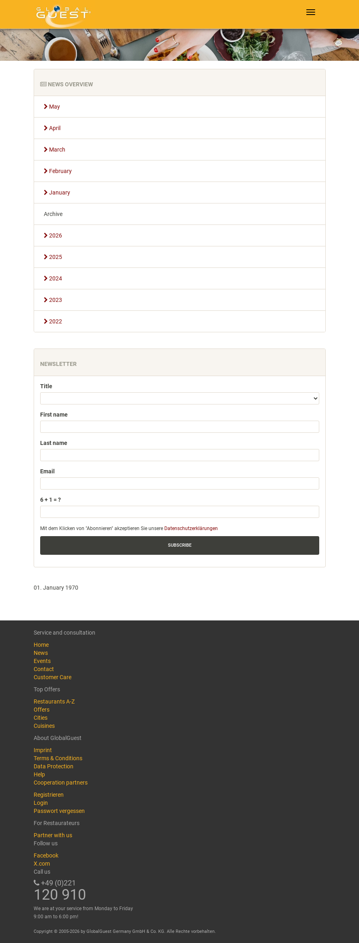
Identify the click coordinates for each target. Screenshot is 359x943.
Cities (40, 717)
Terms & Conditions (58, 758)
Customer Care (52, 677)
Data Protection (53, 766)
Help (39, 774)
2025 (53, 257)
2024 (53, 278)
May (52, 106)
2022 (53, 321)
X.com (42, 863)
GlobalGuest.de (62, 14)
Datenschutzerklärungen (191, 528)
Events (42, 661)
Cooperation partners (61, 782)
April (52, 128)
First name (54, 414)
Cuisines (44, 726)
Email (47, 471)
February (58, 171)
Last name (53, 443)
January (57, 192)
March (54, 149)
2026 (53, 235)
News (41, 653)
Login (41, 803)
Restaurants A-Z (54, 701)
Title (46, 386)
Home (41, 644)
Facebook (46, 855)
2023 (53, 300)
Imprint (43, 750)
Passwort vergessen (59, 811)
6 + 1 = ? (50, 499)
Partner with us (53, 835)
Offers (41, 709)
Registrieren (49, 794)
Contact (44, 669)
